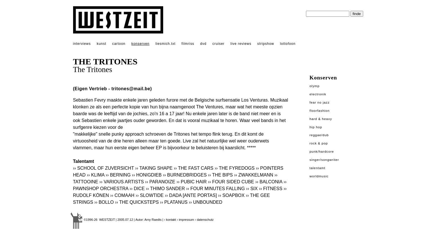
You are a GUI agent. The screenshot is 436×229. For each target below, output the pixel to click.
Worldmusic (319, 176)
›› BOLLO (104, 202)
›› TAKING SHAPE (154, 168)
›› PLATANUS (174, 202)
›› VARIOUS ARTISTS (121, 181)
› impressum (185, 219)
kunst (101, 44)
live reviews (241, 44)
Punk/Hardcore (322, 151)
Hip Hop (316, 127)
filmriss (188, 44)
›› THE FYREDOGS (235, 168)
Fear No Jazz (320, 102)
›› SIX (252, 188)
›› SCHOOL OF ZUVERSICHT (103, 168)
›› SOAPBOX (231, 195)
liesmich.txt (166, 44)
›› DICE (136, 188)
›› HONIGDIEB (147, 175)
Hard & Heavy (321, 119)
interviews (82, 44)
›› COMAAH (122, 195)
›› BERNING (118, 175)
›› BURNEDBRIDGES (185, 175)
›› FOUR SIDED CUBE (231, 181)
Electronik (318, 94)
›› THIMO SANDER (165, 188)
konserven (140, 44)
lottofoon (287, 44)
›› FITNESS (270, 188)
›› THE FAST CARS (193, 168)
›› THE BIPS (220, 175)
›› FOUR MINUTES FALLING (215, 188)
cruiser (218, 44)
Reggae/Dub (319, 135)
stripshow (265, 44)
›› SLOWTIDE (150, 195)
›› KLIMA (95, 175)
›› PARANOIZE (160, 181)
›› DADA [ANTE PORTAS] (191, 195)
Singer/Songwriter (324, 159)
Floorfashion (320, 110)
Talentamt (318, 168)
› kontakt (170, 219)
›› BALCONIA (268, 181)
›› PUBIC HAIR (191, 181)
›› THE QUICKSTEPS (137, 202)
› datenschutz (204, 219)
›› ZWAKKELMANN (253, 175)
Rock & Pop (319, 143)
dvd (203, 44)
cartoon (119, 44)
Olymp (315, 86)
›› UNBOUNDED (205, 202)
